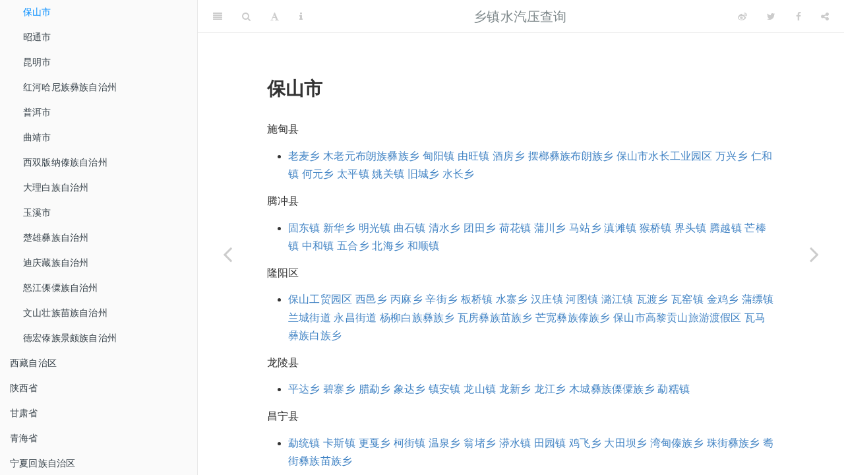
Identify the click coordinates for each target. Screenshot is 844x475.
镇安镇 (445, 389)
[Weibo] (742, 16)
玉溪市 (37, 212)
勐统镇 (304, 443)
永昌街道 (355, 317)
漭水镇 (515, 443)
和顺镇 (423, 245)
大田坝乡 (625, 443)
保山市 (37, 12)
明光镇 (375, 228)
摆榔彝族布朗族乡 (571, 156)
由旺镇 (474, 156)
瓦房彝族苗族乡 (495, 317)
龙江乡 (550, 389)
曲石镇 (410, 228)
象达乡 (410, 389)
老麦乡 (304, 156)
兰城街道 (309, 317)
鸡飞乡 (585, 443)
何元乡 (318, 173)
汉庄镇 (547, 299)
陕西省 (24, 388)
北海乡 (388, 245)
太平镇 (353, 173)
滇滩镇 (620, 228)
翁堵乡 (480, 443)
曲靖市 (37, 137)
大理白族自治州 (55, 187)
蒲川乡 (550, 228)
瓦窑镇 (687, 299)
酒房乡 (509, 156)
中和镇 (318, 245)
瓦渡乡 (652, 299)
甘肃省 (24, 413)
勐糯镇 (673, 389)
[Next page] (814, 254)
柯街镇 (410, 443)
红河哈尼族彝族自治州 (70, 87)
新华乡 (339, 228)
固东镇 (304, 228)
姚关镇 (388, 173)
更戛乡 (375, 443)
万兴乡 (731, 156)
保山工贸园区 (320, 299)
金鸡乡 (723, 299)
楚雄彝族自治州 (55, 237)
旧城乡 (423, 173)
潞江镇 (617, 299)
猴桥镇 (656, 228)
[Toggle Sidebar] (217, 16)
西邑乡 (371, 299)
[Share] (825, 16)
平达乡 (304, 389)
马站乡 (585, 228)
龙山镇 (480, 389)
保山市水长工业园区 (665, 156)
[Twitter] (771, 16)
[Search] (246, 16)
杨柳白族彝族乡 (417, 317)
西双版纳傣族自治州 (65, 162)
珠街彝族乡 (733, 443)
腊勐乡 (375, 389)
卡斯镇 (339, 443)
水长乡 (458, 173)
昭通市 (37, 37)
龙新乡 (515, 389)
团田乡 (480, 228)
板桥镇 (477, 299)
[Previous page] (227, 254)
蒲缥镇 (758, 299)
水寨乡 (512, 299)
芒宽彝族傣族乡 (572, 317)
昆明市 (37, 62)
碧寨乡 (339, 389)
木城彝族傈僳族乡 (612, 389)
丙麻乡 (406, 299)
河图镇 (582, 299)
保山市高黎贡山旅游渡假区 (677, 317)
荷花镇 (515, 228)
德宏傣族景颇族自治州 (70, 337)
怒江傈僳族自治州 (60, 287)
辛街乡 (441, 299)
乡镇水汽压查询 (519, 16)
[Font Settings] (274, 16)
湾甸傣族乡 (677, 443)
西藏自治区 (33, 363)
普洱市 (37, 112)
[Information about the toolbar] (301, 16)
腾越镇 (725, 228)
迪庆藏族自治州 (55, 262)
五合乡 (353, 245)
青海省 (24, 438)
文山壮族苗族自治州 (65, 312)
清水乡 (445, 228)
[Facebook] (798, 16)
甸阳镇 (439, 156)
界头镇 (691, 228)
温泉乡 (445, 443)
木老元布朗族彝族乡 (371, 156)
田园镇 (550, 443)
